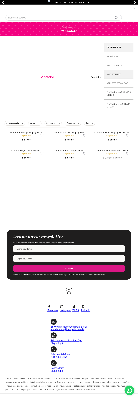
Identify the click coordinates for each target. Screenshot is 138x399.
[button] (53, 100)
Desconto (118, 60)
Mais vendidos (114, 42)
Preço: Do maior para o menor (119, 71)
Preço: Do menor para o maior (118, 83)
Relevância (112, 34)
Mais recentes (114, 51)
